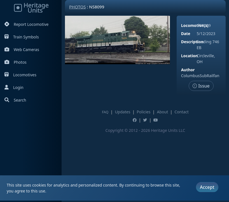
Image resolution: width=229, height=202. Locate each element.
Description (192, 41)
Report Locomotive (26, 24)
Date (185, 33)
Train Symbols (21, 37)
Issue (201, 86)
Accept (207, 187)
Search (15, 100)
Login (14, 87)
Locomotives (20, 74)
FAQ (105, 112)
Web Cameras (21, 49)
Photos (15, 62)
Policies (143, 111)
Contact (181, 111)
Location (189, 55)
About (162, 111)
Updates (122, 111)
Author (188, 69)
